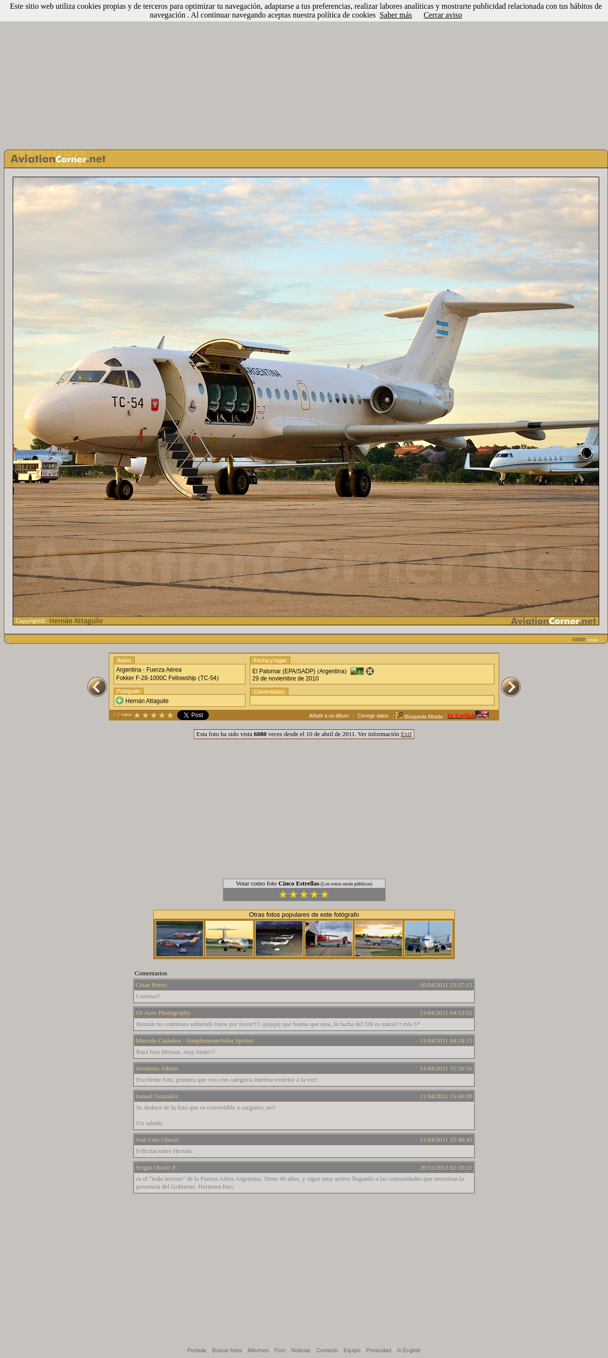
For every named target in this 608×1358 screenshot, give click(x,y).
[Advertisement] (304, 72)
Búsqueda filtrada (419, 717)
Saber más (396, 15)
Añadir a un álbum (329, 716)
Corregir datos (373, 716)
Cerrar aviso (443, 15)
